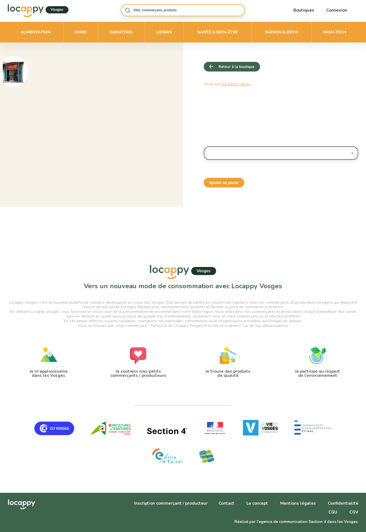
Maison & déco (281, 32)
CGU (332, 512)
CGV (353, 512)
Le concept (257, 503)
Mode (81, 32)
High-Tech (334, 32)
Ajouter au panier (224, 183)
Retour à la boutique (236, 66)
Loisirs (164, 32)
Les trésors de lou (236, 84)
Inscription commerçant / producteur (171, 503)
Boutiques (303, 10)
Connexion (336, 10)
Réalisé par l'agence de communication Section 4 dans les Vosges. (296, 521)
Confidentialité (343, 503)
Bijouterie (121, 32)
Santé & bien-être (217, 32)
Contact (226, 503)
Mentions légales (298, 503)
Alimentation (35, 32)
